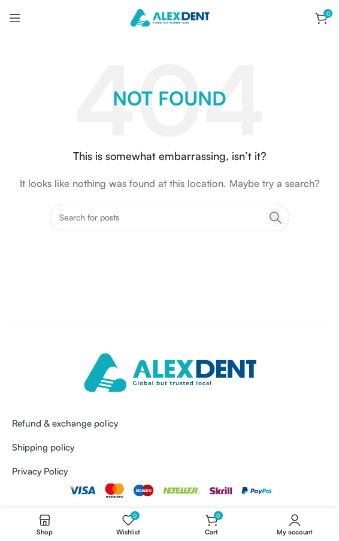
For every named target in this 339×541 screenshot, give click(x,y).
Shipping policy (43, 447)
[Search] (169, 217)
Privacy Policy (40, 471)
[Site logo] (169, 17)
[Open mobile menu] (15, 18)
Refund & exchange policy (65, 423)
